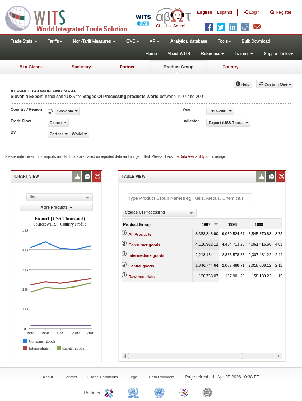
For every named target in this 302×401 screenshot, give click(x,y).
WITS (70, 17)
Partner (127, 66)
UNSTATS (159, 392)
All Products (139, 234)
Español (224, 12)
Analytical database (188, 41)
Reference (212, 53)
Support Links (278, 53)
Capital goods (141, 266)
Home (151, 53)
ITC (110, 392)
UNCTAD (135, 392)
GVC (132, 41)
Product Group (179, 66)
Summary (81, 66)
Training (244, 53)
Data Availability (192, 157)
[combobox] (159, 213)
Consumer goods (144, 245)
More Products (56, 207)
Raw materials (141, 276)
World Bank (209, 392)
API (155, 41)
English (204, 12)
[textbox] (190, 198)
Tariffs (55, 41)
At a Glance (31, 66)
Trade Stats (24, 41)
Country (230, 66)
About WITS (179, 53)
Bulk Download (256, 41)
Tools (224, 41)
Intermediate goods (146, 255)
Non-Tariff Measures (94, 41)
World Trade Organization (184, 392)
